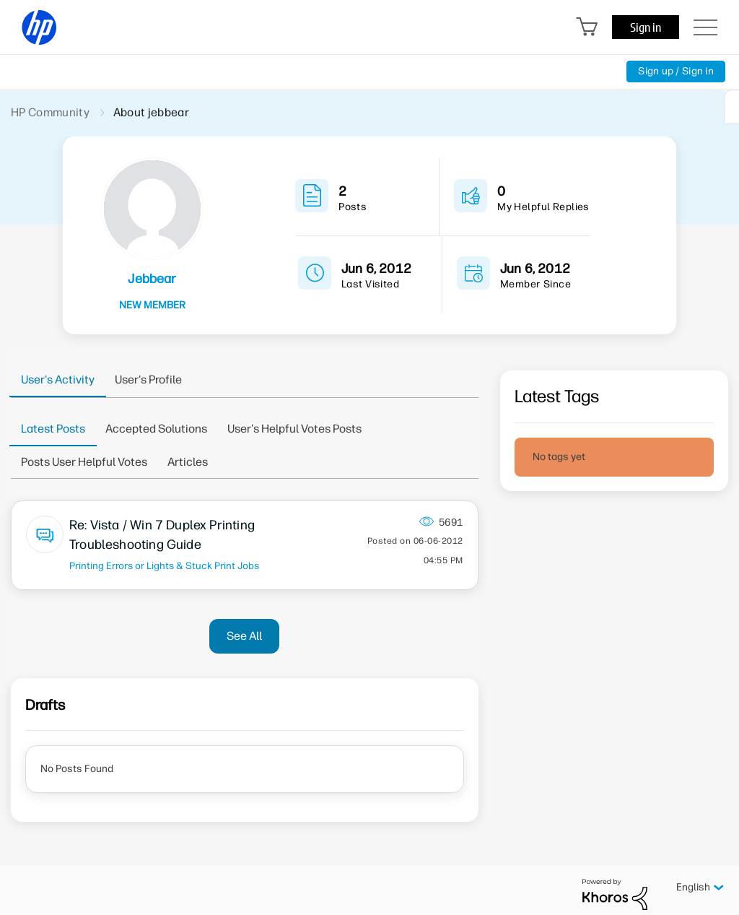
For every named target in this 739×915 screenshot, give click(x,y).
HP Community (50, 112)
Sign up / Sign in (676, 71)
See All (244, 636)
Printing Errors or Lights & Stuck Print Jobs (164, 565)
